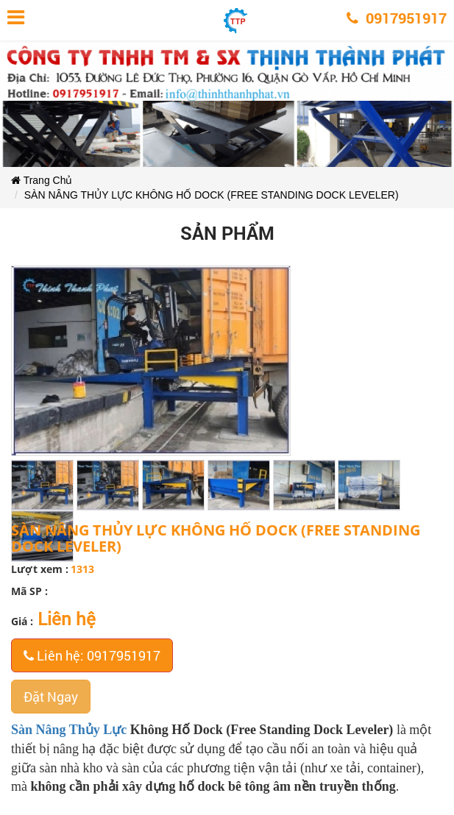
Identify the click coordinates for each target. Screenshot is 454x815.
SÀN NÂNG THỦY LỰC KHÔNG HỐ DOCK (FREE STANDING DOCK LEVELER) (211, 195)
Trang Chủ (41, 180)
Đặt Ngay (51, 696)
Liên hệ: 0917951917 (92, 655)
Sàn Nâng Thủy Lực (69, 729)
